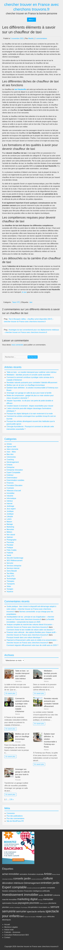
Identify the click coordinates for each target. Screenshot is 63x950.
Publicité (10, 553)
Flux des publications (15, 816)
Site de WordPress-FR (15, 821)
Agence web (11, 446)
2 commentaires (41, 38)
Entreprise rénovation (15, 470)
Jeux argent (11, 509)
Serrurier (10, 563)
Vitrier (9, 586)
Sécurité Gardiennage (15, 558)
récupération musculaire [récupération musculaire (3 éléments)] (37, 907)
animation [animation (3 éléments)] (23, 874)
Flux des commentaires (15, 818)
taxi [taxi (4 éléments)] (22, 916)
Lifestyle (10, 516)
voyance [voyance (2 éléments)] (44, 916)
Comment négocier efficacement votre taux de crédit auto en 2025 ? (32, 645)
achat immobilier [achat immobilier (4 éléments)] (10, 874)
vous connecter (17, 345)
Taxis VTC (16, 302)
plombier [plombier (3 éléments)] (5, 907)
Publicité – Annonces (12, 932)
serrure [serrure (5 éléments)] (54, 906)
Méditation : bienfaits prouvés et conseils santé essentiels (28, 375)
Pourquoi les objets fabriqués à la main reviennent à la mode (30, 413)
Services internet (13, 568)
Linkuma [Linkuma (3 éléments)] (56, 895)
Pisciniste (10, 542)
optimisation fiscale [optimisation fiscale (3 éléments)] (9, 903)
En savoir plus (10, 693)
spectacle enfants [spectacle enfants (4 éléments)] (36, 911)
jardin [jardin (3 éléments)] (41, 895)
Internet (9, 503)
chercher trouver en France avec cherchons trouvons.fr (37, 946)
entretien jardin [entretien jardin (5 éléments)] (50, 882)
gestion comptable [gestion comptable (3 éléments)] (47, 888)
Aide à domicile (12, 449)
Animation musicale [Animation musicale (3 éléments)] (35, 874)
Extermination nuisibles (15, 480)
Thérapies (10, 581)
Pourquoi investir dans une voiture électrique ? (24, 637)
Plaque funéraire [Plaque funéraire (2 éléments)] (43, 903)
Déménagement (13, 462)
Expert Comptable (13, 472)
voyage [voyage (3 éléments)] (39, 916)
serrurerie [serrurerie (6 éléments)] (9, 911)
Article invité (9, 930)
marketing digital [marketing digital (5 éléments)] (27, 899)
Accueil (7, 924)
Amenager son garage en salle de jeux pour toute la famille (29, 393)
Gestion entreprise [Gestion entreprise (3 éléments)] (9, 891)
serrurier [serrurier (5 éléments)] (21, 911)
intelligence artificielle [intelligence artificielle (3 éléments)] (41, 891)
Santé (9, 555)
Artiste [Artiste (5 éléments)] (48, 873)
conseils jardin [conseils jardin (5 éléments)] (22, 878)
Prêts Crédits (11, 550)
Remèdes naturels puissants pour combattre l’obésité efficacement (32, 382)
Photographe (11, 540)
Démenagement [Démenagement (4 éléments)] (32, 883)
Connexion (11, 813)
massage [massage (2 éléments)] (40, 899)
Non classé (11, 535)
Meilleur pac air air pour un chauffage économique (26, 385)
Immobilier (10, 493)
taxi (31, 302)
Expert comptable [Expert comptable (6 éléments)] (14, 887)
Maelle (30, 38)
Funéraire (10, 488)
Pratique (10, 547)
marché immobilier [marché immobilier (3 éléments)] (9, 899)
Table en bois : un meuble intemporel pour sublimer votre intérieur (31, 372)
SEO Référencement (14, 560)
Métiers (9, 532)
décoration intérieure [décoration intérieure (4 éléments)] (12, 883)
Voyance (10, 591)
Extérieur (10, 475)
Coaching (10, 459)
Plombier (10, 545)
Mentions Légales (11, 927)
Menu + (31, 19)
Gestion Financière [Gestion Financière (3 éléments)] (24, 891)
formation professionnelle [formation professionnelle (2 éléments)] (33, 888)
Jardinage (10, 506)
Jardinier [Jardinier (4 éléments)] (48, 895)
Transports (11, 584)
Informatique (11, 498)
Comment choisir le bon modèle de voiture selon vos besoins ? (30, 630)
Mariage (10, 524)
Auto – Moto (11, 452)
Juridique (10, 511)
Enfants (9, 465)
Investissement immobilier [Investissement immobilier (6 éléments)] (20, 894)
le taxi (24, 292)
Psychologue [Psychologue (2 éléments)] (24, 907)
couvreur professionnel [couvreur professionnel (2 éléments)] (37, 879)
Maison (9, 522)
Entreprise (10, 467)
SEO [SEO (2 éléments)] (49, 907)
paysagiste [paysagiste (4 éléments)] (23, 903)
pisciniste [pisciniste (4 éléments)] (34, 903)
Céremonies (11, 457)
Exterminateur (12, 478)
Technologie (11, 579)
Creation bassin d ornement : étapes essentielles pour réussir (30, 406)
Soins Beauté (12, 571)
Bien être (10, 454)
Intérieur (10, 501)
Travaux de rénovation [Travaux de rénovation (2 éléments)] (30, 916)
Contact (7, 937)
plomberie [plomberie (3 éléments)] (52, 903)
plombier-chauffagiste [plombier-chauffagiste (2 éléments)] (15, 907)
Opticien (10, 537)
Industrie (10, 496)
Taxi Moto (10, 573)
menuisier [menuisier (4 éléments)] (48, 899)
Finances (10, 483)
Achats (9, 444)
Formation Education (14, 485)
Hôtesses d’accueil (14, 491)
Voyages (10, 589)
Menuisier (10, 529)
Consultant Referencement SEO (16, 935)
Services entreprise (14, 566)
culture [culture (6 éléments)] (48, 878)
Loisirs (9, 519)
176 (10, 799)
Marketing (10, 527)
